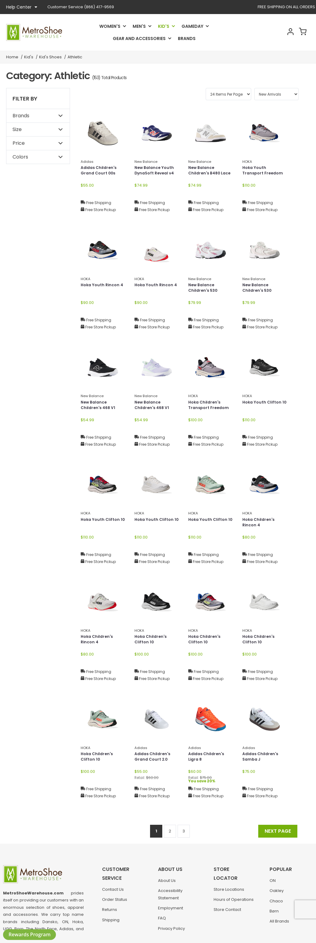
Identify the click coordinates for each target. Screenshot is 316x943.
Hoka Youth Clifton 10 (263, 406)
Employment (170, 911)
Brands (187, 38)
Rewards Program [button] (29, 934)
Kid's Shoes (50, 57)
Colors (20, 156)
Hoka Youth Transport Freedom (264, 171)
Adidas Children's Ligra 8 (208, 757)
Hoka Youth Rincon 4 (102, 288)
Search (269, 32)
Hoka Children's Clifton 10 (152, 640)
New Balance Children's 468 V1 (99, 406)
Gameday (192, 26)
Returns (109, 913)
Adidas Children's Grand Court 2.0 (154, 757)
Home (12, 57)
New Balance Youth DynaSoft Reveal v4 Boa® (156, 174)
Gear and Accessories (139, 38)
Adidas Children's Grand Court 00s (100, 171)
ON (273, 883)
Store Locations (229, 883)
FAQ (162, 921)
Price (19, 143)
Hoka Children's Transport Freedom (210, 406)
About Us (167, 883)
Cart (301, 32)
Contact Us (113, 892)
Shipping (110, 923)
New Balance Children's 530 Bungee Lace (204, 291)
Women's (109, 26)
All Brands (279, 924)
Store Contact (227, 904)
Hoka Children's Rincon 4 (259, 523)
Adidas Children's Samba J (262, 757)
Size (17, 129)
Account (285, 32)
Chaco (276, 904)
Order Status (114, 902)
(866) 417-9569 (80, 7)
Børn (274, 914)
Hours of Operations (234, 894)
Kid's (163, 26)
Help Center (21, 7)
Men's (139, 26)
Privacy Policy (171, 931)
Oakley (277, 894)
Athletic (75, 57)
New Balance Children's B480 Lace (205, 174)
